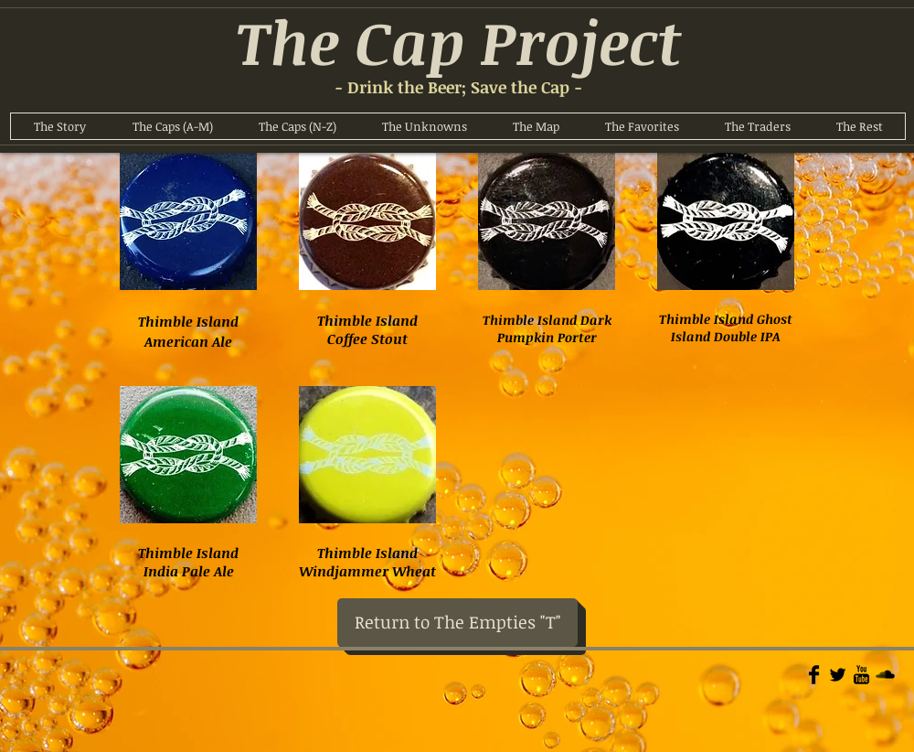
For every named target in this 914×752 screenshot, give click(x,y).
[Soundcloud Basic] (885, 674)
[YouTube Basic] (861, 674)
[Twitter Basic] (837, 674)
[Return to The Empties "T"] (457, 622)
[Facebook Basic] (814, 674)
